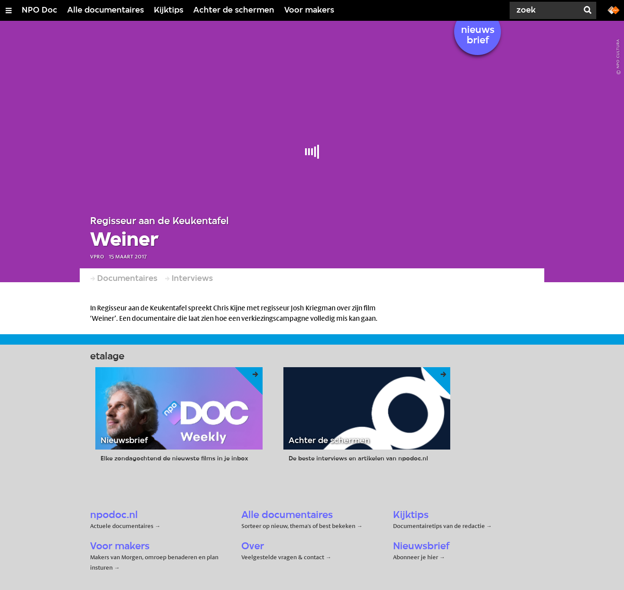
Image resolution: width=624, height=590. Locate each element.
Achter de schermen (233, 10)
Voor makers (309, 10)
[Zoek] (546, 10)
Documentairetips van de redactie (439, 525)
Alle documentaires (105, 10)
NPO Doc (39, 10)
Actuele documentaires (121, 525)
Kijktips (168, 10)
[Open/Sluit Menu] (8, 10)
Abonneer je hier (416, 557)
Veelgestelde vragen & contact (282, 557)
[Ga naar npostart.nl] (613, 9)
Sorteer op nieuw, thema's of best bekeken (298, 525)
